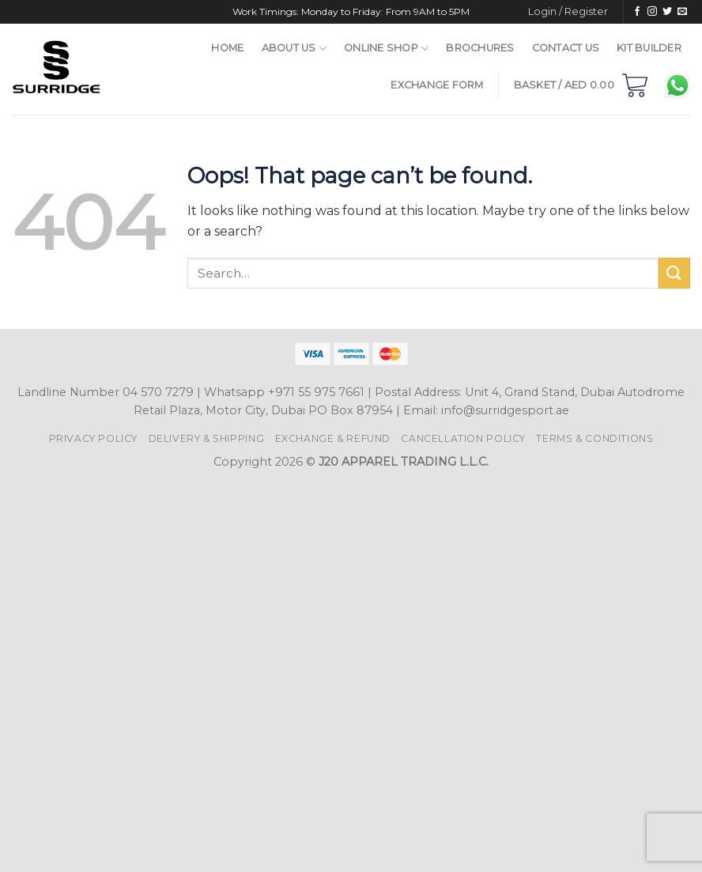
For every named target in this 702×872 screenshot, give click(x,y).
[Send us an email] (682, 11)
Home (227, 48)
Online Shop (386, 48)
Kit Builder (649, 48)
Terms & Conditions (594, 438)
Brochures (480, 48)
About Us (294, 48)
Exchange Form (437, 85)
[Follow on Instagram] (652, 11)
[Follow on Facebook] (637, 11)
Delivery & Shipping (207, 438)
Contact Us (566, 48)
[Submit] (674, 273)
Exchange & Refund (333, 438)
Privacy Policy (93, 438)
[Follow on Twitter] (667, 11)
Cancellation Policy (463, 438)
